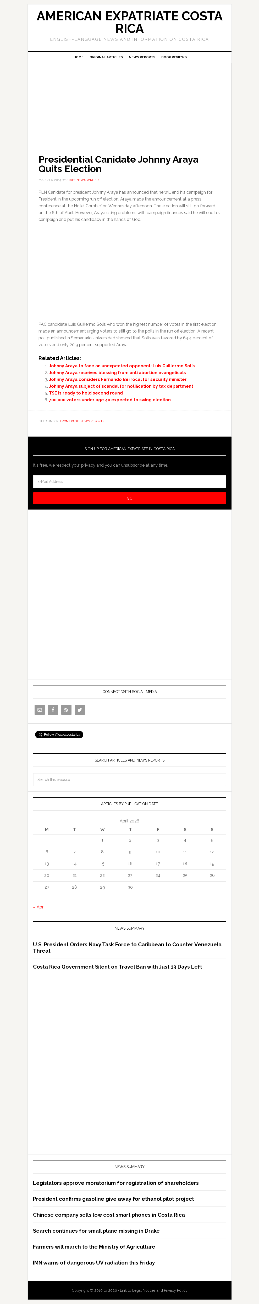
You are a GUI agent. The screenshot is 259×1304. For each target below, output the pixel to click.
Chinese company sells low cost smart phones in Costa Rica (109, 1215)
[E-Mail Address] (129, 481)
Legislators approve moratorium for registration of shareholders (116, 1183)
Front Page (69, 421)
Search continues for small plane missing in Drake (96, 1231)
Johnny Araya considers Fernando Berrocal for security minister (118, 379)
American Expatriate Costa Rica (130, 22)
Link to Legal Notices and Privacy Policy (154, 1290)
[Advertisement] (129, 101)
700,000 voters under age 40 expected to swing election (110, 399)
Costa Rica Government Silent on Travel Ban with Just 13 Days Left (117, 967)
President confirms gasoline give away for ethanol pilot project (113, 1199)
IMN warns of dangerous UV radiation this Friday (94, 1263)
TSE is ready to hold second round (86, 393)
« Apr (38, 907)
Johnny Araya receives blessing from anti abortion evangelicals (117, 372)
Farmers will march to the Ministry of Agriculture (94, 1247)
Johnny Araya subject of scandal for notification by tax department (121, 386)
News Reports (92, 421)
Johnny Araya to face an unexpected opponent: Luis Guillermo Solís (122, 365)
